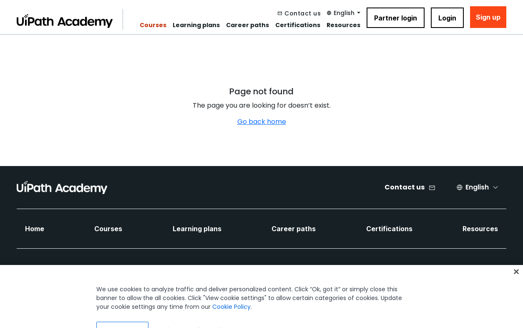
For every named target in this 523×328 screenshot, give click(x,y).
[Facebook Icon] (248, 270)
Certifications (297, 25)
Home (34, 229)
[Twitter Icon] (289, 270)
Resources (343, 25)
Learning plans (196, 25)
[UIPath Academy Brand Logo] (62, 187)
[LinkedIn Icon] (268, 270)
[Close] (516, 277)
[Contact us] (299, 13)
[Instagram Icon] (331, 270)
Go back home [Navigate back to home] (261, 121)
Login (447, 18)
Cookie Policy (231, 312)
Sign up (488, 17)
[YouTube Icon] (310, 270)
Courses (153, 25)
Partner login (395, 18)
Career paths (247, 25)
